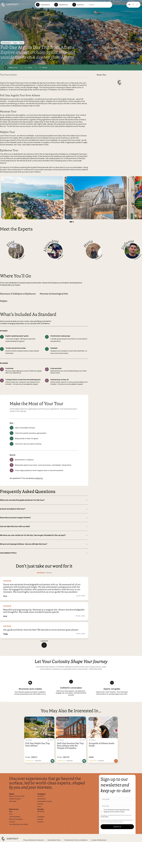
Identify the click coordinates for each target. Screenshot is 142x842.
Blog (10, 811)
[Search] (100, 5)
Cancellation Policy (54, 840)
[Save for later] (51, 719)
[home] (11, 6)
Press (39, 806)
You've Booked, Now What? (19, 824)
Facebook (40, 811)
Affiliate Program (15, 799)
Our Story (40, 796)
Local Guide (22, 257)
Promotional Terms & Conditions (75, 840)
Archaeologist (99, 257)
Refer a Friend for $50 (16, 796)
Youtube (40, 822)
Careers (40, 804)
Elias (10, 243)
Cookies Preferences (98, 840)
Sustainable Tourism (44, 801)
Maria (87, 243)
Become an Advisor (16, 819)
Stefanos (127, 244)
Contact (12, 822)
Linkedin (40, 819)
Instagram (41, 817)
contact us (38, 478)
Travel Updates (14, 817)
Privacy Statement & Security (33, 840)
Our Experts (41, 799)
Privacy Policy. (105, 817)
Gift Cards (12, 801)
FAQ (10, 814)
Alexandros (51, 245)
